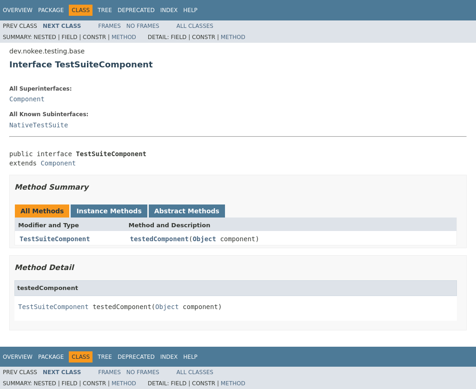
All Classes (195, 26)
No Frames (142, 26)
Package (51, 10)
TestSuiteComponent (55, 239)
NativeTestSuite (38, 125)
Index (169, 10)
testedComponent (159, 239)
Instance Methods (108, 211)
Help (190, 10)
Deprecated (136, 10)
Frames (109, 26)
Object (204, 239)
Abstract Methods (186, 211)
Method (124, 37)
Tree (105, 10)
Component (27, 99)
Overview (18, 10)
